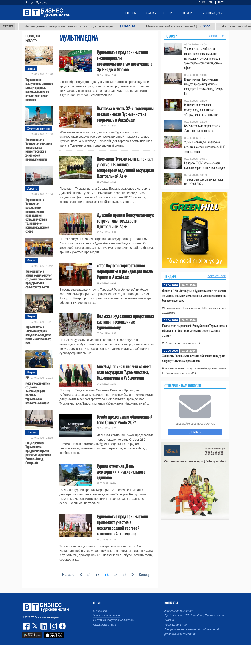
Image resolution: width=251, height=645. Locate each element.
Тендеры (171, 276)
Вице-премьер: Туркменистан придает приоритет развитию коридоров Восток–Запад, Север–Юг (38, 452)
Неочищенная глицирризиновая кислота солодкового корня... (98, 26)
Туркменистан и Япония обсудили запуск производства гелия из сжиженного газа (38, 334)
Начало (68, 575)
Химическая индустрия (38, 128)
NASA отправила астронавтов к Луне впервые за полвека (202, 128)
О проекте (100, 610)
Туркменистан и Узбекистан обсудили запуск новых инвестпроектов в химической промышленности (38, 149)
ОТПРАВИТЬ (195, 432)
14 (89, 575)
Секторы (169, 13)
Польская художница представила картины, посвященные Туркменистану (125, 321)
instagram (53, 626)
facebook (26, 626)
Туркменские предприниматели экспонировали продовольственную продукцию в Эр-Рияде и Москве (124, 60)
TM (211, 2)
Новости (170, 36)
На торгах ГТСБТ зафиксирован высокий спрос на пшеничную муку (204, 165)
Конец (144, 575)
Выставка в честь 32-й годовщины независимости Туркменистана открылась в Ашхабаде (125, 114)
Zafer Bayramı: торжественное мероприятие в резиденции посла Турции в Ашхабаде (125, 271)
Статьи (151, 13)
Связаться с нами (104, 624)
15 (97, 575)
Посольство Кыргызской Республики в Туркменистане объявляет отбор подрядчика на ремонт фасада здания (194, 330)
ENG (202, 2)
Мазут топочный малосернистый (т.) (196, 26)
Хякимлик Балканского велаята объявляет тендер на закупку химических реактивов (193, 358)
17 (116, 575)
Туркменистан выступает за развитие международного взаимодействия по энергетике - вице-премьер (39, 89)
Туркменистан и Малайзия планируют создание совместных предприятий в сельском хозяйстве (38, 279)
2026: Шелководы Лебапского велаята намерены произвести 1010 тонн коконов (205, 147)
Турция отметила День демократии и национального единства (121, 471)
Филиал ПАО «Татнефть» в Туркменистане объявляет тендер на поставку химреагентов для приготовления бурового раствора (194, 295)
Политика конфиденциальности (113, 620)
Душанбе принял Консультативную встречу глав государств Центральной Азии (125, 220)
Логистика (32, 188)
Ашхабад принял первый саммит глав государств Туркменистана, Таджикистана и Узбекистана (124, 372)
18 (124, 575)
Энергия (31, 68)
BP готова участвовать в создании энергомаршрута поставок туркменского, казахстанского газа (37, 390)
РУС (221, 2)
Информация (212, 13)
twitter (35, 626)
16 (106, 575)
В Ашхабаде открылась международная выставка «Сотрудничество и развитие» (201, 110)
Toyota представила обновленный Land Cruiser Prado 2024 (124, 419)
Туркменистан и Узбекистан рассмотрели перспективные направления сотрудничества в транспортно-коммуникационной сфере (37, 215)
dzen (61, 626)
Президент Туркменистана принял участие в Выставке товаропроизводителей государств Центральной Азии (125, 167)
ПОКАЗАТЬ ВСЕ (217, 36)
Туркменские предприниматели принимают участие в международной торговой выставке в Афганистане (122, 524)
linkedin (44, 626)
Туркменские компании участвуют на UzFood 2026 (203, 181)
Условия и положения (106, 615)
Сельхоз (31, 260)
